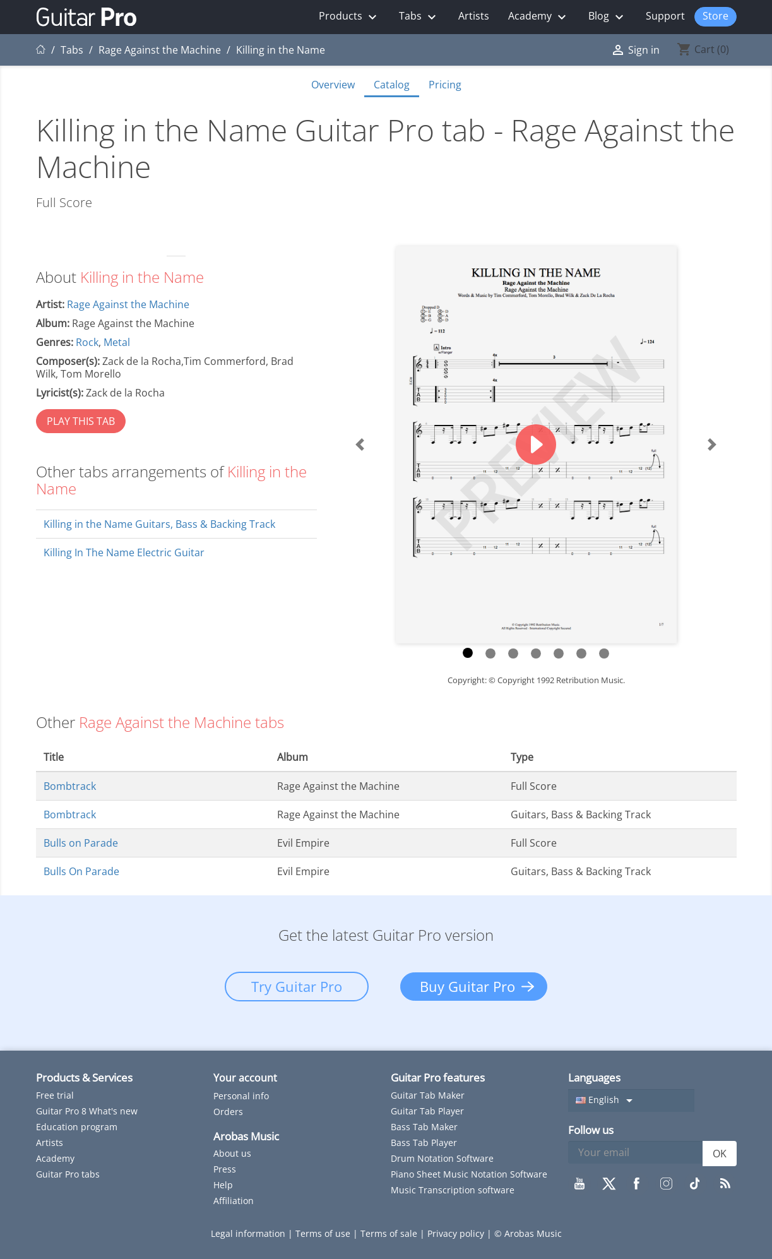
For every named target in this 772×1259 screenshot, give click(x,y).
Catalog (392, 85)
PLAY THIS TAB (81, 421)
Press (224, 1169)
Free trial (55, 1095)
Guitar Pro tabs (68, 1174)
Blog (607, 17)
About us (232, 1153)
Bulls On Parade (81, 871)
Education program (76, 1127)
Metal (117, 342)
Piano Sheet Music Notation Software (469, 1174)
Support (665, 16)
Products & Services (84, 1077)
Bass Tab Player (424, 1143)
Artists (473, 16)
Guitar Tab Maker (428, 1095)
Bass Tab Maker (424, 1127)
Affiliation (233, 1201)
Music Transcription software (452, 1190)
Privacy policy (457, 1233)
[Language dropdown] (631, 1100)
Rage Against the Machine (128, 304)
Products (349, 17)
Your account (245, 1078)
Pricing (445, 85)
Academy (538, 17)
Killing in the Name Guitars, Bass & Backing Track (159, 524)
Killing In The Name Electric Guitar (124, 552)
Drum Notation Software (442, 1158)
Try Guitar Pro (296, 986)
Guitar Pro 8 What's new (87, 1111)
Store (715, 16)
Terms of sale (390, 1233)
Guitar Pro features (438, 1077)
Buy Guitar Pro (467, 986)
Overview (333, 85)
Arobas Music (246, 1136)
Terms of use (324, 1233)
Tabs (419, 17)
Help (223, 1185)
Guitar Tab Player (427, 1111)
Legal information (249, 1233)
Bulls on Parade (81, 843)
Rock (87, 342)
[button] (360, 444)
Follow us (591, 1130)
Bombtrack (70, 786)
